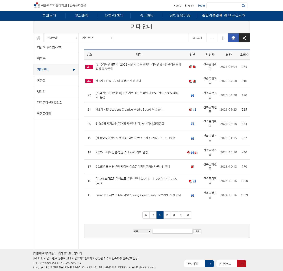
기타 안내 (87, 37)
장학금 (41, 58)
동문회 (41, 80)
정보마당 (52, 37)
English (189, 5)
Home (177, 5)
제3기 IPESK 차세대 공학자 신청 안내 (118, 81)
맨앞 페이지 (146, 215)
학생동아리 (44, 113)
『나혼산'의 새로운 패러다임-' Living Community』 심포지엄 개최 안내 (138, 195)
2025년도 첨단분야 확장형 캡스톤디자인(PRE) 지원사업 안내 (133, 166)
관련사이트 (225, 263)
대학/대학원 (193, 263)
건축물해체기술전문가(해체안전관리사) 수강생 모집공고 (130, 123)
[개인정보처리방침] (44, 253)
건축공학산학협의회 (49, 102)
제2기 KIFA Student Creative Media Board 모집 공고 (129, 109)
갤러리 (41, 91)
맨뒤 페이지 (188, 215)
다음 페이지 (181, 215)
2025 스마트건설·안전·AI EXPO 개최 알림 (122, 152)
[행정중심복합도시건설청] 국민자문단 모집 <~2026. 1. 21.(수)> (135, 138)
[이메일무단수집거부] (69, 253)
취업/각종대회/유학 (49, 47)
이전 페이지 (153, 215)
